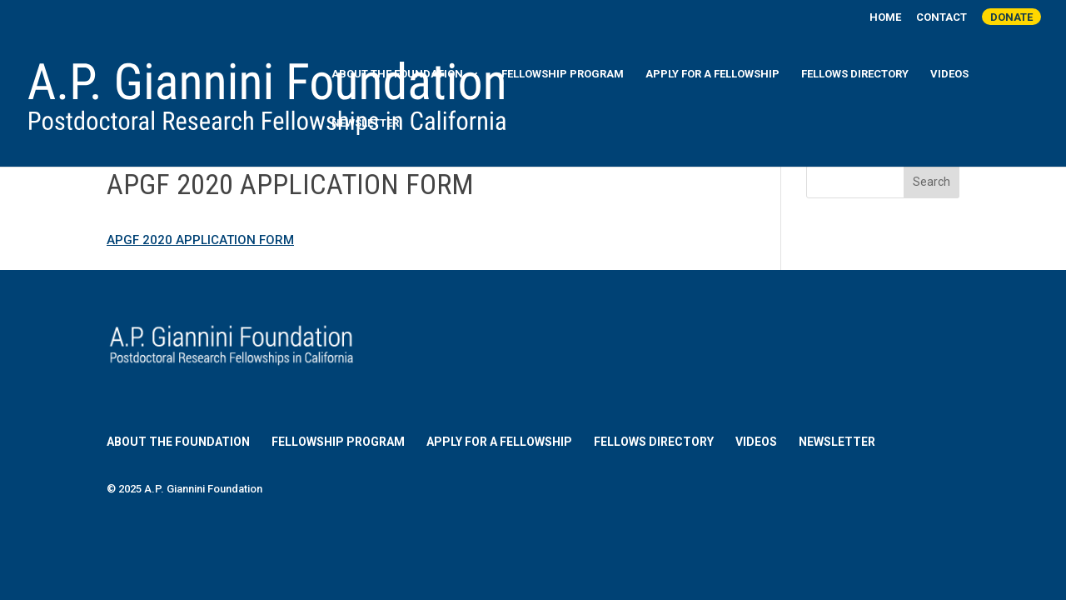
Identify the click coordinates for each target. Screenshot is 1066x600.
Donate (1011, 17)
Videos (949, 74)
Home (885, 17)
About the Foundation (397, 74)
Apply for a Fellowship (712, 74)
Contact (941, 17)
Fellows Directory (855, 74)
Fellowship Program (562, 74)
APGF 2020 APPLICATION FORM (200, 240)
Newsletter (365, 123)
